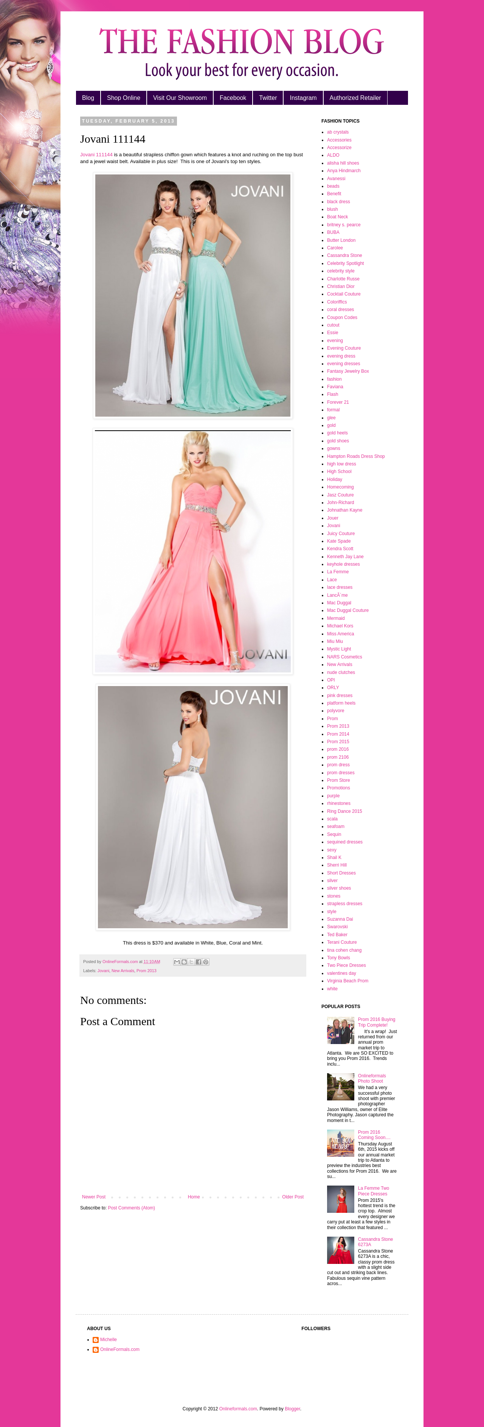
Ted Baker (337, 934)
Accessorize (339, 147)
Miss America (340, 633)
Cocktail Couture (344, 294)
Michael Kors (340, 626)
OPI (331, 680)
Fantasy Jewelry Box (348, 371)
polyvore (335, 710)
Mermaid (336, 618)
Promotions (338, 788)
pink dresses (339, 695)
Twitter (268, 98)
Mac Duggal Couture (348, 610)
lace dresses (339, 587)
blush (332, 209)
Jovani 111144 (96, 154)
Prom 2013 (147, 970)
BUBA (333, 232)
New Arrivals (123, 970)
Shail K (334, 857)
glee (331, 417)
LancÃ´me (337, 595)
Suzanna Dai (340, 919)
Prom (332, 718)
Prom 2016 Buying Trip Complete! (377, 1022)
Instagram (303, 98)
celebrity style (341, 271)
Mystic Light (339, 649)
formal (333, 409)
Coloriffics (337, 302)
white (332, 988)
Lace (332, 579)
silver (332, 880)
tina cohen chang (344, 950)
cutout (333, 325)
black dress (338, 201)
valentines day (341, 973)
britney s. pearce (344, 224)
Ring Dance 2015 (344, 811)
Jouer (332, 518)
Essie (332, 332)
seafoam (335, 826)
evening (335, 340)
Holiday (334, 479)
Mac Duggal (339, 602)
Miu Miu (335, 641)
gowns (333, 448)
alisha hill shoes (343, 163)
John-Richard (340, 502)
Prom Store (338, 780)
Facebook (233, 98)
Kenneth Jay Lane (345, 556)
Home (194, 1197)
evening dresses (343, 363)
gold (331, 425)
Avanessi (336, 178)
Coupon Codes (342, 317)
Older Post (293, 1197)
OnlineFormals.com (120, 1349)
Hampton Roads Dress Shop (356, 456)
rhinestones (339, 803)
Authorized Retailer (355, 98)
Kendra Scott (340, 548)
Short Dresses (341, 873)
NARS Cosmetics (344, 657)
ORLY (333, 687)
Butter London (341, 240)
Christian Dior (341, 286)
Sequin (334, 834)
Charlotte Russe (343, 279)
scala (332, 819)
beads (333, 186)
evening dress (341, 356)
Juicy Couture (341, 533)
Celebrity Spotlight (345, 263)
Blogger (292, 1408)
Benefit (334, 193)
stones (333, 896)
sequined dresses (345, 842)
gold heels (337, 433)
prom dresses (341, 772)
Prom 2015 (338, 741)
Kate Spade (339, 541)
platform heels (341, 703)
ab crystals (338, 132)
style (332, 911)
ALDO (333, 155)
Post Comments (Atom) (131, 1208)
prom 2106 (338, 757)
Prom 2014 (338, 734)
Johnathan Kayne (344, 510)
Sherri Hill (337, 865)
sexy (332, 850)
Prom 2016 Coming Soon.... (374, 1135)
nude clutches (341, 672)
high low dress (341, 464)
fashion (334, 379)
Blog (88, 98)
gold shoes (338, 441)
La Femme (338, 571)
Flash (332, 394)
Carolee (335, 248)
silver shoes (339, 888)
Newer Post (93, 1197)
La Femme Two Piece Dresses (373, 1191)
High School (339, 471)
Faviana (335, 386)
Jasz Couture (340, 495)
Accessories (339, 140)
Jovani (103, 970)
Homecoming (340, 487)
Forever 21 (338, 402)
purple (333, 795)
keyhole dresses (343, 564)
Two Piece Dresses (346, 965)
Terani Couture (342, 942)
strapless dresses (344, 903)
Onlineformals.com (238, 1408)
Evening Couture (344, 348)
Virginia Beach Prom (347, 980)
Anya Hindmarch (344, 170)
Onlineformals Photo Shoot (372, 1078)
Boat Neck (337, 216)
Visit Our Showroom (180, 98)
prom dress (338, 764)
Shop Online (123, 98)
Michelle (108, 1339)
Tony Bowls (338, 957)
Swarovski (337, 926)
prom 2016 (338, 749)
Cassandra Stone (344, 255)
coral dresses (340, 309)
